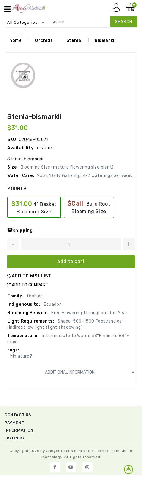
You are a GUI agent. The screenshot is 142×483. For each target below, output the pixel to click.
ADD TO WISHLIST (29, 276)
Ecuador (52, 305)
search (123, 21)
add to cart (71, 262)
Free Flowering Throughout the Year (89, 313)
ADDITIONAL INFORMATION (90, 373)
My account (118, 9)
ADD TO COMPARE (27, 285)
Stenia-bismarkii (34, 117)
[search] (91, 21)
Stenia (73, 41)
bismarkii (105, 41)
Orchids (44, 41)
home (15, 41)
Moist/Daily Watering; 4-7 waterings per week (85, 176)
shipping (20, 231)
